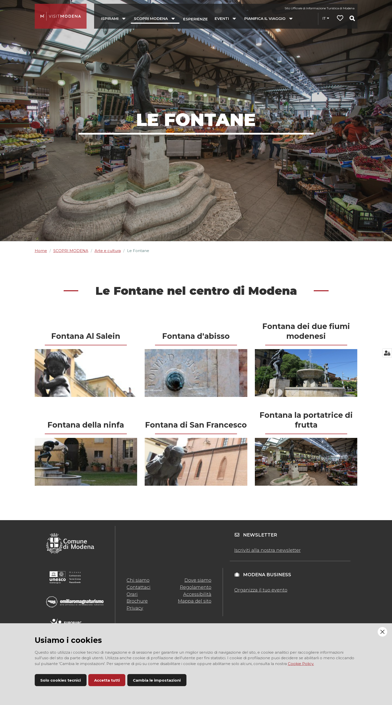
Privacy (135, 608)
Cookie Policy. (301, 663)
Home (41, 251)
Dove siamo (197, 580)
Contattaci (138, 587)
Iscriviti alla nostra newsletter (267, 550)
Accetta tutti (107, 680)
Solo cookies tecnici (60, 680)
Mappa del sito (194, 601)
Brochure (137, 601)
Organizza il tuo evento (260, 590)
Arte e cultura (108, 251)
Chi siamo (138, 580)
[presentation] (86, 373)
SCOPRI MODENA (70, 251)
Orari (132, 594)
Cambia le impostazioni (157, 680)
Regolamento (195, 587)
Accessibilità (197, 594)
